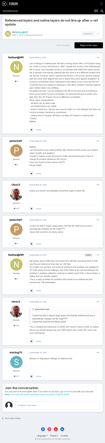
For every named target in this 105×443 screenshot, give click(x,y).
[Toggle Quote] (33, 309)
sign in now (65, 391)
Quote (38, 130)
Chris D (15, 184)
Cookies (64, 436)
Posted (38, 57)
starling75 (16, 352)
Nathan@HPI (21, 32)
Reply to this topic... (27, 405)
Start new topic (63, 45)
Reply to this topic (88, 45)
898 (16, 208)
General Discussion (34, 35)
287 (16, 376)
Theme (54, 436)
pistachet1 (16, 140)
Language (42, 436)
